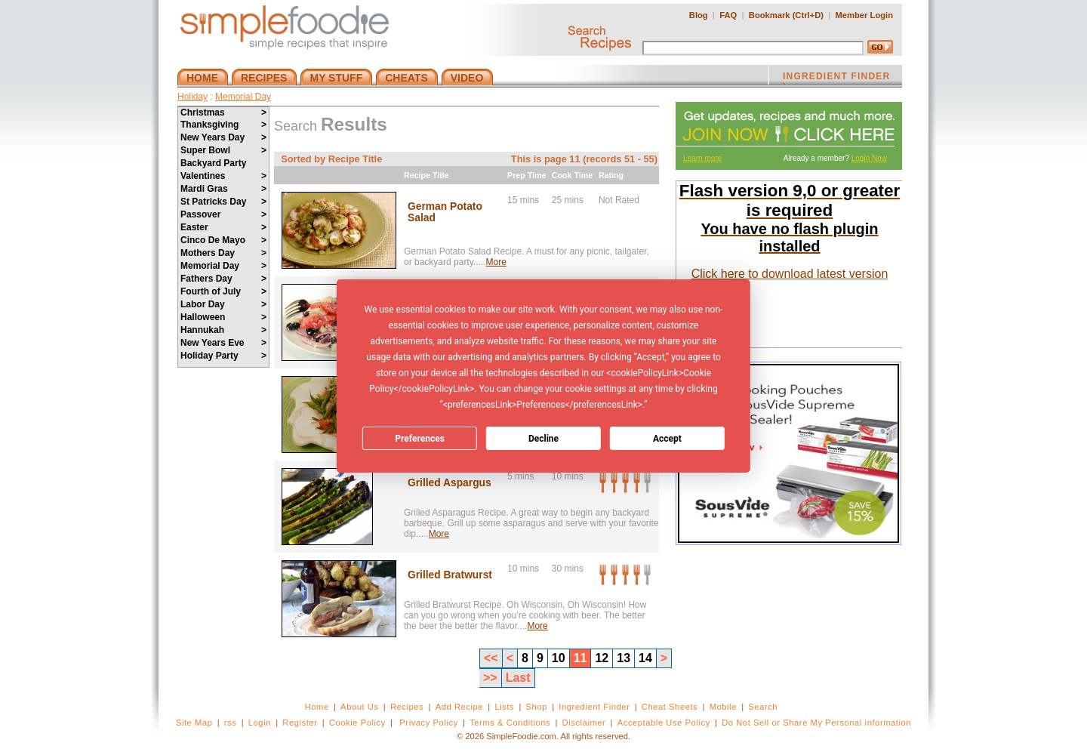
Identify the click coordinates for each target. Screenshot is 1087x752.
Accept (667, 438)
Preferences (420, 438)
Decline (543, 438)
